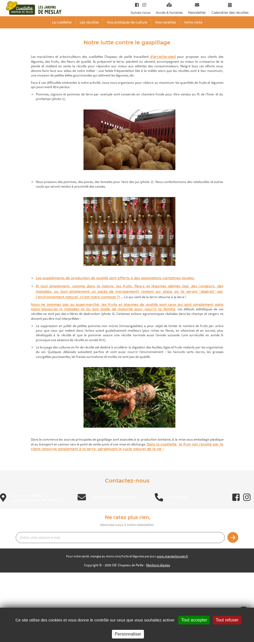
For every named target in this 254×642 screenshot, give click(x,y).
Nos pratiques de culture (127, 22)
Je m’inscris (232, 537)
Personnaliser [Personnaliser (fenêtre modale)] (128, 634)
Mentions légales (158, 565)
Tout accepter (194, 620)
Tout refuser (227, 620)
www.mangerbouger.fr (172, 556)
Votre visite (193, 22)
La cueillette (62, 22)
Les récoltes (89, 22)
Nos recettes (165, 22)
